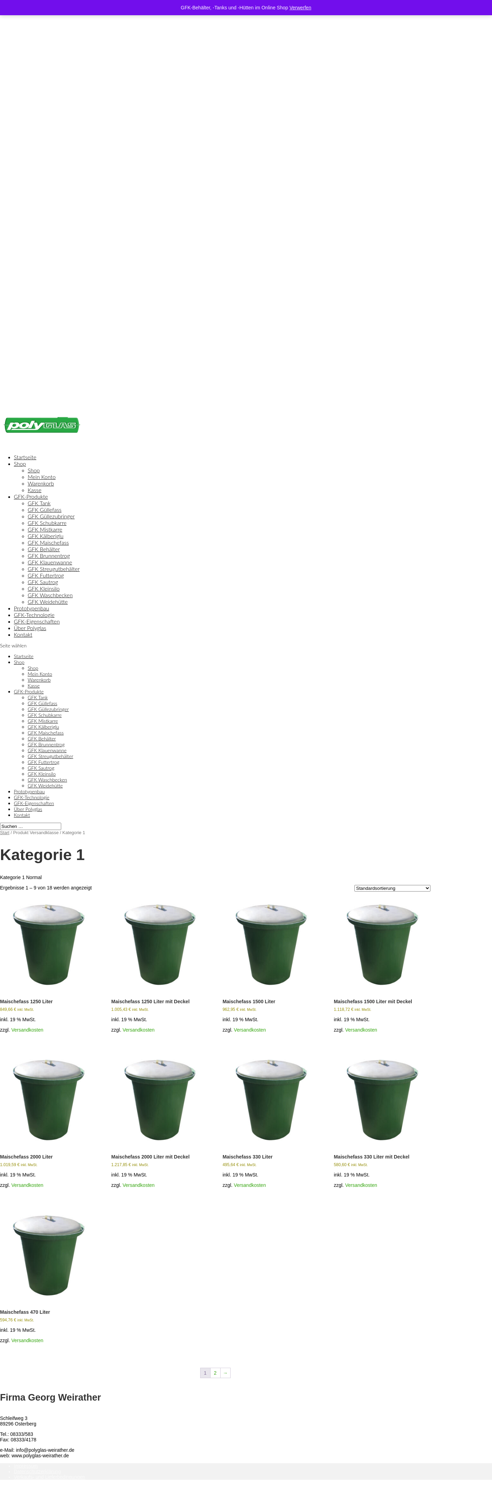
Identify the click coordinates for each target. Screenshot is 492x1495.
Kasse (34, 490)
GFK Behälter (44, 549)
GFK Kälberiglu (46, 536)
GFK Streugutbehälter (54, 568)
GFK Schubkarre (47, 522)
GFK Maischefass (48, 542)
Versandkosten (27, 1030)
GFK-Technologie (31, 797)
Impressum (26, 1466)
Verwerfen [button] (300, 7)
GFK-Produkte (29, 691)
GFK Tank (39, 503)
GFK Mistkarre (45, 529)
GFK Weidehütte (48, 601)
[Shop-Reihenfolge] (392, 888)
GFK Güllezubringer (51, 516)
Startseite (24, 656)
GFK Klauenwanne (50, 562)
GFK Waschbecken (50, 595)
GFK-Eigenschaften (34, 803)
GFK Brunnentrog (49, 555)
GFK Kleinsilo (44, 588)
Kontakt (23, 634)
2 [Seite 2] (215, 1373)
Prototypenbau (29, 791)
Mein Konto (42, 476)
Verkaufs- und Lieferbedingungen (49, 1477)
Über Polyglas (28, 809)
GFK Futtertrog (46, 575)
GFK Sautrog (43, 582)
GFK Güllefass (45, 509)
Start (4, 832)
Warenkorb (41, 483)
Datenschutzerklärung (37, 1471)
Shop (20, 463)
